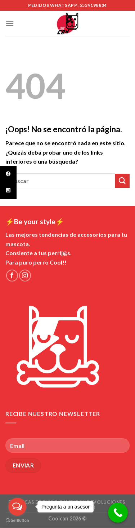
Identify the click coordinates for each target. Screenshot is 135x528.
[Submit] (122, 181)
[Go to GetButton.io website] (17, 520)
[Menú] (9, 23)
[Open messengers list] (17, 507)
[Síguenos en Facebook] (12, 275)
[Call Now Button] (118, 513)
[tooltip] (8, 174)
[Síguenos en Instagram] (25, 275)
